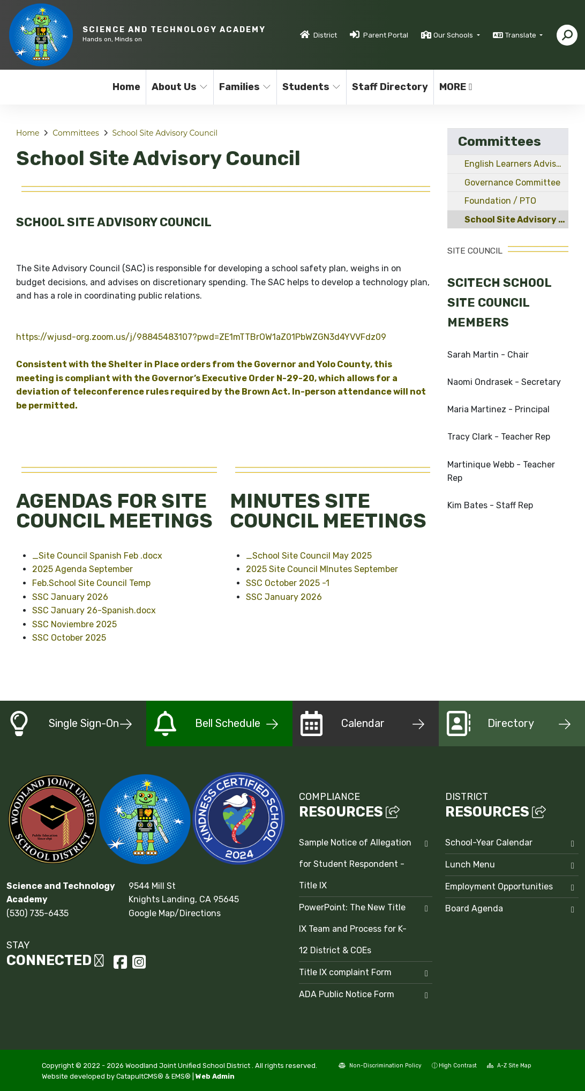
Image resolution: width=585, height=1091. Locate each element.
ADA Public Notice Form (346, 994)
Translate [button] (521, 35)
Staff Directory (388, 87)
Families (244, 87)
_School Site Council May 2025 (309, 556)
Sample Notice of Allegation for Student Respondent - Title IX (355, 863)
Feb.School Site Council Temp (91, 583)
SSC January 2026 (70, 597)
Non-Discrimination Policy (380, 1065)
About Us (179, 87)
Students (310, 87)
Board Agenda (474, 908)
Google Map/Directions (175, 913)
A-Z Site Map (509, 1065)
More (455, 87)
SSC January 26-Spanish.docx (94, 610)
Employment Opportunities (499, 886)
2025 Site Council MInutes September (322, 569)
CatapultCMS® (139, 1076)
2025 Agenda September (82, 569)
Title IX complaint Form (345, 972)
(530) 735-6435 (37, 913)
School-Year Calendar (488, 842)
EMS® (181, 1076)
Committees (75, 133)
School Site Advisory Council (165, 133)
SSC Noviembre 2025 (74, 624)
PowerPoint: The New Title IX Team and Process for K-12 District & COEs (353, 928)
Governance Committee (512, 182)
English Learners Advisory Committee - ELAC (516, 164)
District (325, 35)
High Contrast (458, 1065)
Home (126, 87)
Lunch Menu (470, 864)
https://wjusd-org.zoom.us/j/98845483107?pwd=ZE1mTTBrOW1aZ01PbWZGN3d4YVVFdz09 (201, 337)
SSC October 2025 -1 (287, 583)
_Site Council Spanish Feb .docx (97, 556)
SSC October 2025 (69, 638)
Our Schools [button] (454, 35)
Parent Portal (385, 35)
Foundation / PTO (500, 201)
